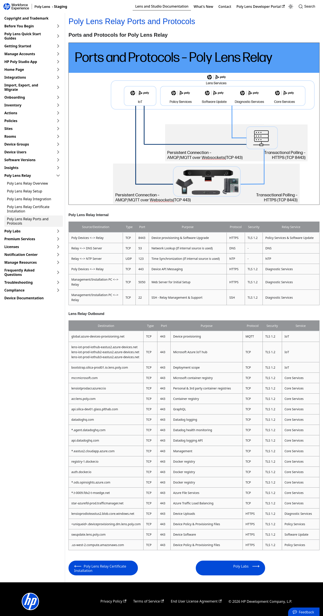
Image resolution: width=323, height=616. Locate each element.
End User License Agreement (196, 601)
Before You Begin (19, 26)
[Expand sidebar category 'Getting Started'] (58, 46)
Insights (11, 167)
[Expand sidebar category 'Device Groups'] (58, 144)
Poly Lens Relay (17, 175)
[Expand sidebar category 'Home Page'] (58, 69)
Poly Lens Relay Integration (29, 199)
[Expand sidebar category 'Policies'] (58, 120)
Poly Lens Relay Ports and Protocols (28, 221)
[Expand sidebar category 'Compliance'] (58, 290)
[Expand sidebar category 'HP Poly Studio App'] (58, 61)
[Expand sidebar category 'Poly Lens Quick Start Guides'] (58, 36)
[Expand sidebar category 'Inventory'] (58, 105)
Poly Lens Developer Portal (261, 6)
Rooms (10, 136)
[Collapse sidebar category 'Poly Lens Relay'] (58, 175)
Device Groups (16, 144)
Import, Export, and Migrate (21, 87)
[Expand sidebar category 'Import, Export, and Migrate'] (58, 87)
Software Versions (20, 159)
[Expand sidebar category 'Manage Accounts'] (58, 53)
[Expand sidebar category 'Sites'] (58, 128)
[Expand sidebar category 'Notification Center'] (58, 254)
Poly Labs (12, 231)
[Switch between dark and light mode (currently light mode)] (290, 6)
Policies (10, 120)
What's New (203, 6)
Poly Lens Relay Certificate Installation (28, 209)
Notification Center (21, 254)
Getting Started (17, 46)
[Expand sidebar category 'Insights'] (58, 167)
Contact (224, 6)
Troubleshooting (18, 282)
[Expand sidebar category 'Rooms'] (58, 136)
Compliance (14, 290)
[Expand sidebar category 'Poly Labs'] (58, 231)
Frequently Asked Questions (19, 272)
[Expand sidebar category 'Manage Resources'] (58, 262)
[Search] (308, 6)
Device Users (15, 152)
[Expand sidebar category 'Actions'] (58, 112)
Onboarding (14, 97)
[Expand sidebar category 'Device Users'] (58, 152)
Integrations (15, 77)
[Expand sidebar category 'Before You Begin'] (58, 26)
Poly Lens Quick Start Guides (22, 36)
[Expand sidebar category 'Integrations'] (58, 77)
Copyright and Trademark (26, 18)
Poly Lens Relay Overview (27, 183)
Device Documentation (24, 298)
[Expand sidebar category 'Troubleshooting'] (58, 282)
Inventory (12, 105)
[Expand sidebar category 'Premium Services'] (58, 238)
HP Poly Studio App (20, 61)
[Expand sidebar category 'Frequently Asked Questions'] (58, 272)
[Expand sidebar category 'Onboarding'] (58, 97)
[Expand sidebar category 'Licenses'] (58, 246)
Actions (10, 113)
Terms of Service (148, 601)
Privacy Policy (113, 601)
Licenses (11, 246)
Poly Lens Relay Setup (24, 191)
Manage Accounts (19, 53)
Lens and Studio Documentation (161, 6)
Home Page (14, 69)
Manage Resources (20, 262)
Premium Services (19, 239)
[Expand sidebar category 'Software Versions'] (58, 159)
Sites (8, 128)
